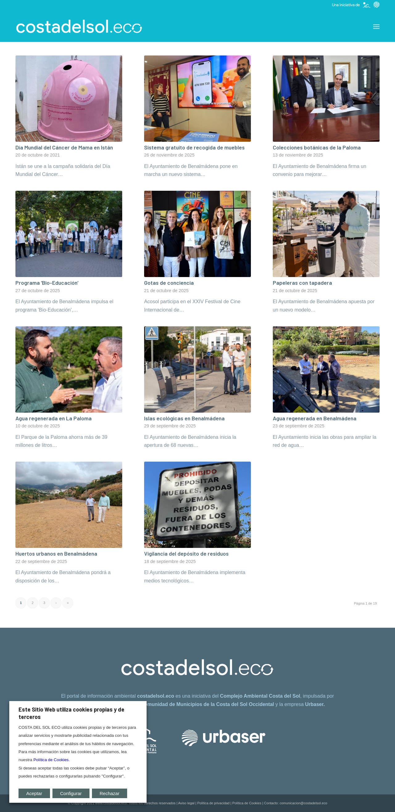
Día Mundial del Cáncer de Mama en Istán (64, 147)
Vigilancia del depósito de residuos (186, 553)
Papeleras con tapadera (302, 282)
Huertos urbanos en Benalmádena (56, 553)
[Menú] (376, 26)
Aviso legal (186, 803)
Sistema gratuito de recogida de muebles (194, 147)
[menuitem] (376, 26)
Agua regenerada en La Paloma (53, 418)
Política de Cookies (246, 803)
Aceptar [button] (34, 793)
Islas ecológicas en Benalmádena (184, 418)
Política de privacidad (213, 803)
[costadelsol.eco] (79, 26)
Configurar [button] (71, 793)
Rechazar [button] (109, 793)
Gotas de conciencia (169, 282)
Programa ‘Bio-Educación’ (46, 282)
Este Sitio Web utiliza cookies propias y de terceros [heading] (71, 713)
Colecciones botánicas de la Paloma (317, 147)
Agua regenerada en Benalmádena (314, 418)
